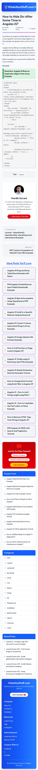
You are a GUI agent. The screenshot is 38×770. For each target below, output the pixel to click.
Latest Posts (8, 721)
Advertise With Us (10, 736)
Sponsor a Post (9, 740)
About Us (7, 705)
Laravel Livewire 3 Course (19, 460)
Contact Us (8, 709)
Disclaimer (7, 712)
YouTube (7, 755)
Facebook (7, 749)
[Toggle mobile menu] (35, 7)
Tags (5, 724)
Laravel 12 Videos (19, 455)
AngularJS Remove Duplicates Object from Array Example (17, 73)
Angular (21, 174)
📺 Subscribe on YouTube (19, 217)
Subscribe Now (19, 465)
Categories (8, 727)
